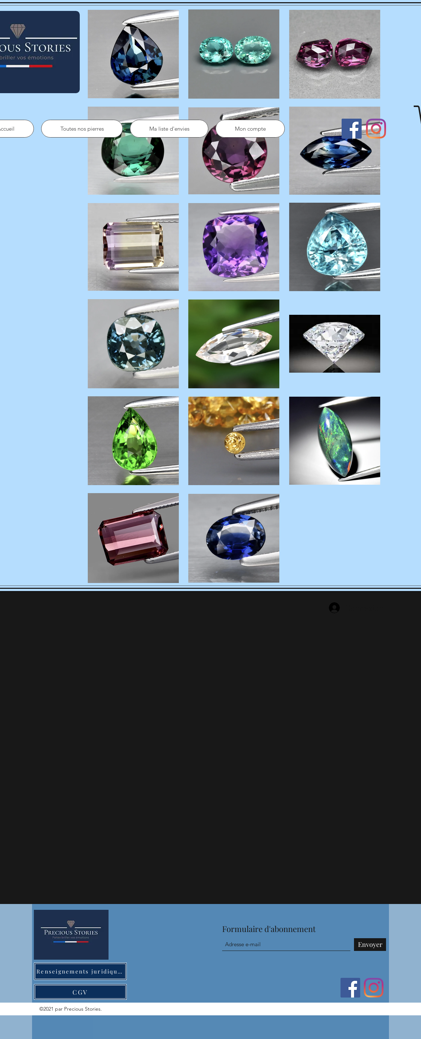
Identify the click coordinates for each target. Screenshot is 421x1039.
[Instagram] (376, 129)
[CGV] (80, 992)
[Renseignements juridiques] (80, 971)
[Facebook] (352, 129)
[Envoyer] (370, 944)
